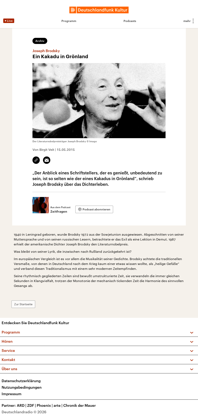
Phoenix (45, 405)
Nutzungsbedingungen (22, 387)
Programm (68, 21)
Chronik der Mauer (79, 405)
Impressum (12, 394)
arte (58, 405)
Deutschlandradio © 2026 (24, 412)
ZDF (32, 405)
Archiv (39, 41)
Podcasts (130, 21)
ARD (22, 405)
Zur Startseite (23, 304)
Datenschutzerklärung (21, 380)
